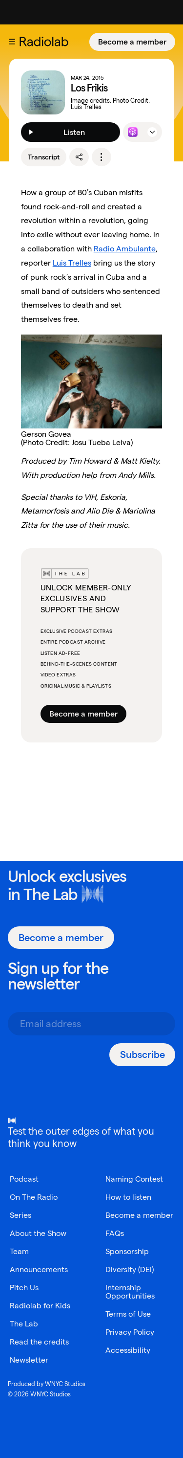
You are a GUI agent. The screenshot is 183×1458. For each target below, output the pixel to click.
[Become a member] (132, 42)
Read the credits (39, 1342)
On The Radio (34, 1197)
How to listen (128, 1197)
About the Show (38, 1233)
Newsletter (29, 1360)
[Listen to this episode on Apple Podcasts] (132, 132)
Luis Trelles (72, 263)
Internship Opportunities (130, 1291)
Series (20, 1215)
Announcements (39, 1269)
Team (19, 1251)
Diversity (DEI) (129, 1269)
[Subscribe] (142, 1054)
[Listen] (71, 132)
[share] (79, 157)
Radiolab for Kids (40, 1305)
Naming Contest (134, 1179)
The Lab (50, 893)
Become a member (132, 42)
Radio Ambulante (125, 249)
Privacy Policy (129, 1332)
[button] (12, 41)
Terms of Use (128, 1314)
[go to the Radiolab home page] (46, 41)
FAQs (114, 1233)
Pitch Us (24, 1287)
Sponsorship (127, 1251)
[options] (101, 157)
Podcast (24, 1179)
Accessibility (127, 1350)
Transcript (44, 157)
